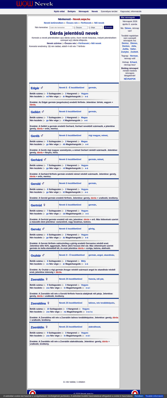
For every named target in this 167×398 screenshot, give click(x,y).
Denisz (125, 43)
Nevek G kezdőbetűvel (70, 111)
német (104, 135)
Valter (133, 49)
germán (92, 87)
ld (64, 192)
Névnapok (84, 11)
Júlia (133, 46)
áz (64, 237)
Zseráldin (39, 327)
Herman (134, 56)
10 (48, 309)
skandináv (108, 255)
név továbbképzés (105, 303)
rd (64, 168)
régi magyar (94, 135)
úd (64, 214)
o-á (86, 264)
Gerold (38, 183)
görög (91, 229)
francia (91, 279)
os (47, 264)
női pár (99, 279)
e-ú (87, 214)
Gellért (37, 112)
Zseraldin (39, 279)
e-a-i (88, 288)
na (65, 312)
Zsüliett (134, 52)
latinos (91, 303)
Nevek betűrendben (53, 23)
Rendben (139, 396)
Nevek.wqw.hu (87, 394)
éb (64, 144)
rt (63, 120)
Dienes (133, 43)
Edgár (37, 88)
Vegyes (84, 93)
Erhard (133, 62)
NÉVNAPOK (130, 79)
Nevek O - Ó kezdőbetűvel (72, 255)
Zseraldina (40, 303)
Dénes (127, 28)
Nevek (95, 11)
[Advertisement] (72, 65)
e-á (86, 96)
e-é (85, 120)
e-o (86, 192)
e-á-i (88, 336)
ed (47, 96)
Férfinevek (86, 23)
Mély (83, 261)
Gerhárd (39, 159)
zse (48, 288)
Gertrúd (38, 205)
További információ (154, 396)
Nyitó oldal (59, 11)
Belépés (72, 11)
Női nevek (99, 23)
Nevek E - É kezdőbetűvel (71, 87)
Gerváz (38, 229)
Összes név (72, 23)
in (65, 288)
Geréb (37, 136)
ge (47, 120)
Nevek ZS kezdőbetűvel (70, 279)
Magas (84, 117)
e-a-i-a (89, 312)
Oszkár (38, 255)
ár (64, 96)
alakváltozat (94, 327)
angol (100, 255)
